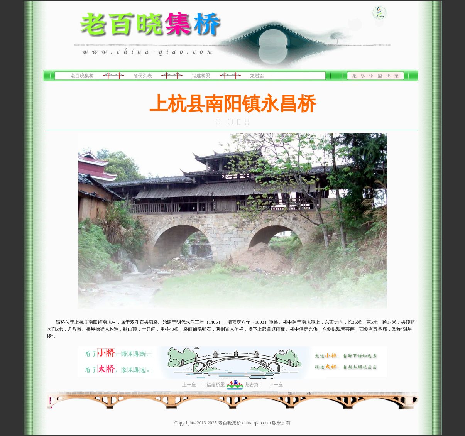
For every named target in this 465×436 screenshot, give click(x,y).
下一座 (276, 384)
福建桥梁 (201, 75)
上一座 (189, 384)
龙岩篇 (257, 75)
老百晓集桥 (82, 75)
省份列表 (143, 75)
